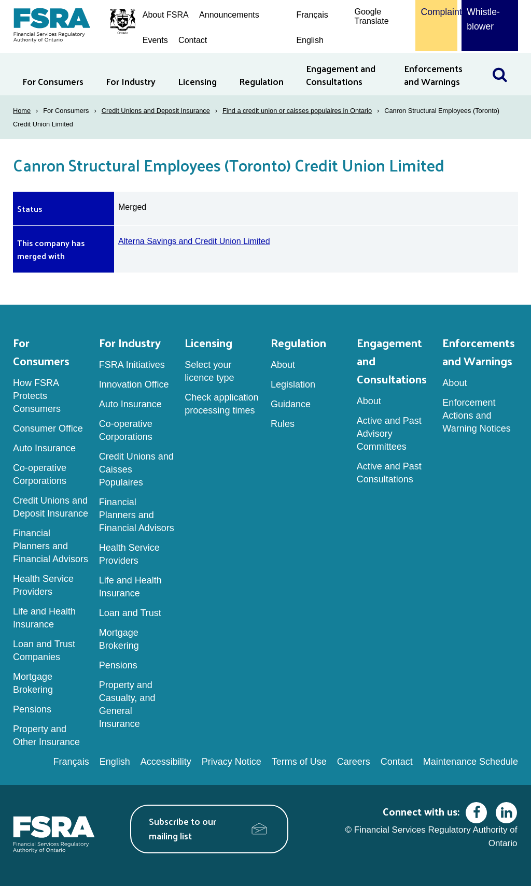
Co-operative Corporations (39, 474)
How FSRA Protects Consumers (37, 396)
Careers (353, 761)
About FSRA (166, 14)
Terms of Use (299, 761)
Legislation (293, 384)
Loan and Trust (130, 613)
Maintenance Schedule (470, 761)
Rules (283, 424)
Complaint (436, 12)
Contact (192, 40)
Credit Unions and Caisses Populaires (136, 469)
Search (505, 59)
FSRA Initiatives (132, 365)
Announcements (229, 14)
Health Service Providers (43, 585)
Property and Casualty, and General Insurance (127, 704)
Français (312, 14)
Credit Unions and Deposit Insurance (156, 111)
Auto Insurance (44, 448)
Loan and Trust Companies (44, 650)
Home (22, 111)
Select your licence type (209, 371)
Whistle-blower (483, 19)
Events (155, 40)
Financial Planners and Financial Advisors (50, 546)
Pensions (32, 709)
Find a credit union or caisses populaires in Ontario (297, 111)
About (283, 365)
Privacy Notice (231, 761)
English (309, 40)
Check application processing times (221, 404)
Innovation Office (134, 384)
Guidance (291, 404)
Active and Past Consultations (389, 472)
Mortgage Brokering (33, 683)
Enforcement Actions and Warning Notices (476, 415)
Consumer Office (48, 428)
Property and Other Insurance (46, 735)
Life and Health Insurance (44, 618)
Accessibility (166, 761)
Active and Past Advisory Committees (389, 434)
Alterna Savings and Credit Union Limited (194, 241)
